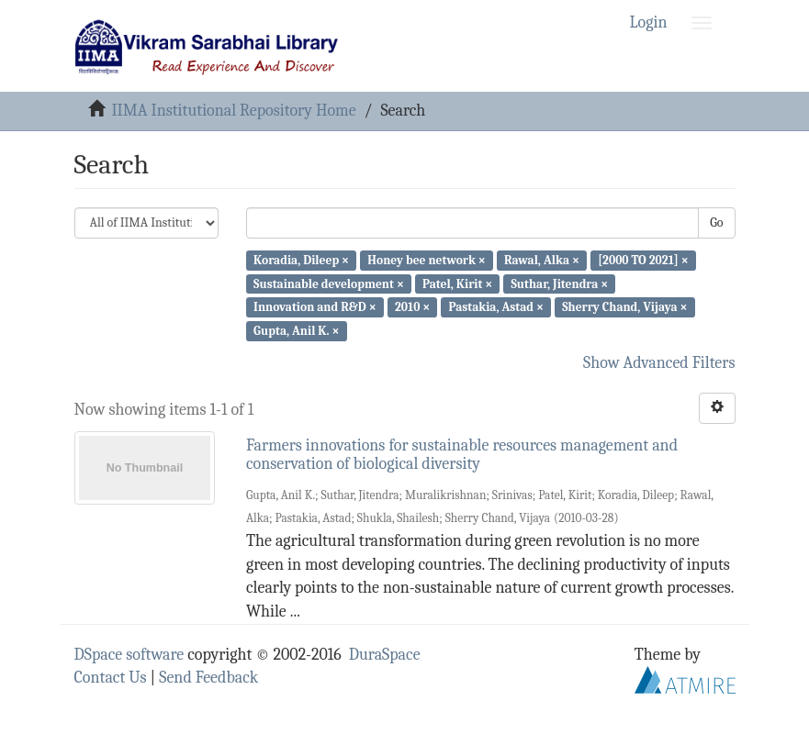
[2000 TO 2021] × (643, 260)
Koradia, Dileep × (301, 260)
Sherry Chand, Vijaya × (624, 307)
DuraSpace (385, 654)
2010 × (412, 307)
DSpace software (129, 654)
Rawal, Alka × (541, 260)
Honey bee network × (426, 260)
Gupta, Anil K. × (296, 331)
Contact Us (110, 677)
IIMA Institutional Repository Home (233, 110)
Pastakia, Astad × (496, 307)
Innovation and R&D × (314, 307)
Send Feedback (208, 677)
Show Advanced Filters (659, 362)
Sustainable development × (328, 283)
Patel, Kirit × (457, 283)
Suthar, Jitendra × (559, 283)
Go (716, 222)
